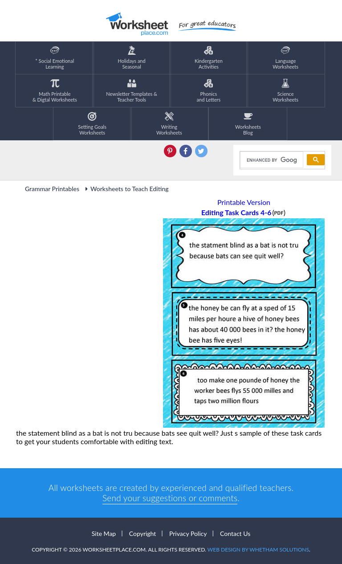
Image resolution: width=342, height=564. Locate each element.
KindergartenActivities (209, 57)
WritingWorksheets (169, 123)
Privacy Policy (188, 533)
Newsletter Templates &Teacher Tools (131, 90)
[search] (270, 160)
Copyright (142, 533)
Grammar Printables (52, 188)
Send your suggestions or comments (169, 498)
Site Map (104, 533)
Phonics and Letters (209, 90)
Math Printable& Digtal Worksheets (55, 90)
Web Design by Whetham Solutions (258, 549)
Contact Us (235, 533)
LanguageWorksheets (285, 57)
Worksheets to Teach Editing (125, 188)
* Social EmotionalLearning (54, 57)
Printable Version (243, 202)
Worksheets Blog (248, 123)
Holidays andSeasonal (132, 57)
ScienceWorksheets (285, 90)
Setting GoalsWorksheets (92, 123)
